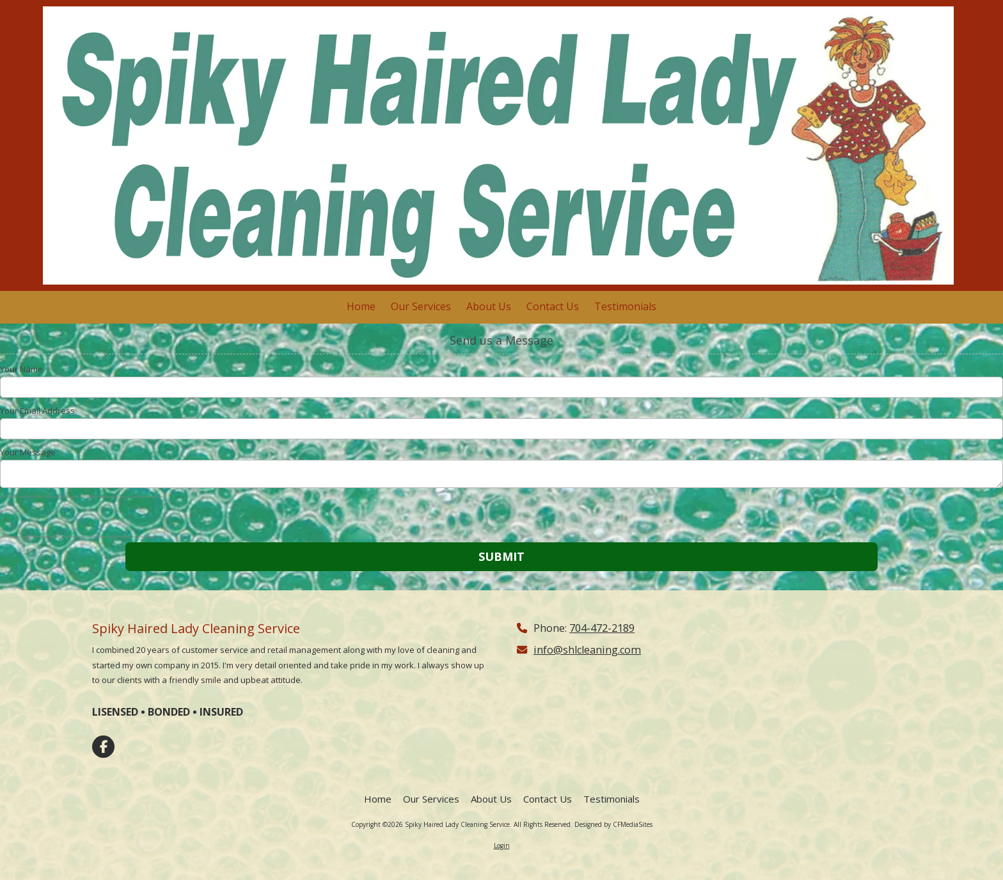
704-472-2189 (602, 628)
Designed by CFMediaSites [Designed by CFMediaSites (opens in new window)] (613, 824)
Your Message (28, 452)
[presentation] (82, 517)
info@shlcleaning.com (587, 650)
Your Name (21, 369)
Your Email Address (37, 410)
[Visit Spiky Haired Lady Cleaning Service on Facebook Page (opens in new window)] (103, 746)
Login (502, 845)
